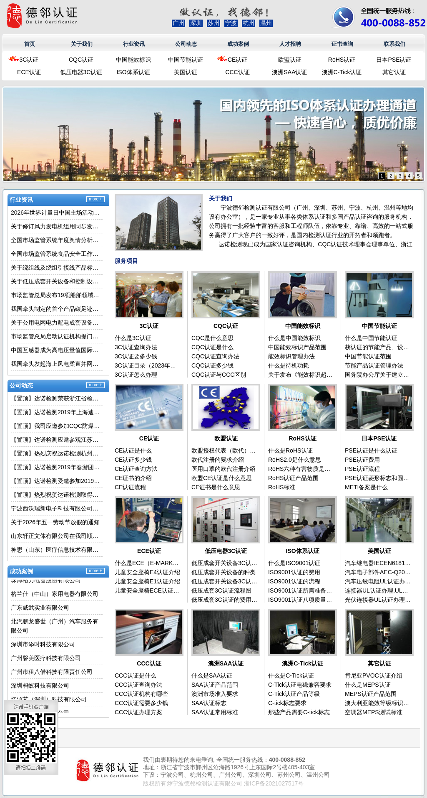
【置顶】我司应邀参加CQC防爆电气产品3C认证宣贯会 (57, 426)
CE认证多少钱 (133, 459)
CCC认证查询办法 (138, 684)
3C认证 (29, 59)
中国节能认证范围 (368, 356)
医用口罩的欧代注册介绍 (223, 468)
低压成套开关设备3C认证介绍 (224, 563)
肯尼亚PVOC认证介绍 (373, 675)
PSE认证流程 (362, 468)
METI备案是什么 (366, 487)
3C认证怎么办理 (136, 374)
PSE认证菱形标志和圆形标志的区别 (378, 478)
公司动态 (186, 44)
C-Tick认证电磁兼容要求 (300, 684)
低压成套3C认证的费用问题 (224, 599)
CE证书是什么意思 (215, 487)
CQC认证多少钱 (212, 365)
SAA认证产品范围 (214, 684)
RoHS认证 (341, 59)
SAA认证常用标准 (214, 712)
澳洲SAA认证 (289, 72)
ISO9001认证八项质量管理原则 (301, 599)
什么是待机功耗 (288, 365)
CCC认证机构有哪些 (141, 693)
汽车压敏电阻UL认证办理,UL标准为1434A (378, 581)
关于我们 (82, 44)
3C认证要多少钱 (136, 356)
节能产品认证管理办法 (374, 365)
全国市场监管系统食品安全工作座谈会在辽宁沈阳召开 (57, 253)
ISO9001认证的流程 (294, 581)
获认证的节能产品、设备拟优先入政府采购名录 (378, 347)
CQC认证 (81, 59)
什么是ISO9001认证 (294, 563)
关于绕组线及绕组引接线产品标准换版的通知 (57, 267)
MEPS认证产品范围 (371, 693)
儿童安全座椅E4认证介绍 (147, 572)
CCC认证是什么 (135, 675)
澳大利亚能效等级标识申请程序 (378, 703)
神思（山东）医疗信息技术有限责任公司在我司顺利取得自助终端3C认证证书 (57, 549)
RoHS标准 (281, 487)
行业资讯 (134, 44)
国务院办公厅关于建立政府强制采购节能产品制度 (378, 374)
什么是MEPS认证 (368, 684)
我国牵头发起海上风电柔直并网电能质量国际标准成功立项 (57, 363)
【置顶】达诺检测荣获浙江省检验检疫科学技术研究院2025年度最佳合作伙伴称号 (57, 398)
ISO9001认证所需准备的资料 (301, 590)
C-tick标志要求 (287, 703)
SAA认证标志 (208, 703)
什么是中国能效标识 (294, 338)
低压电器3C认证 (81, 72)
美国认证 (185, 72)
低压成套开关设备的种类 (223, 572)
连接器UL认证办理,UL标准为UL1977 (378, 590)
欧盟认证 (289, 59)
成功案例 (238, 44)
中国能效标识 (133, 59)
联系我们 (394, 44)
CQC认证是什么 (212, 347)
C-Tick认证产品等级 (294, 693)
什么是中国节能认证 (371, 338)
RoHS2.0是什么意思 (294, 459)
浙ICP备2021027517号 (274, 783)
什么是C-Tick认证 (291, 675)
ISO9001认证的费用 (294, 572)
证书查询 (342, 44)
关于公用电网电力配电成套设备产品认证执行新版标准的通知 (57, 322)
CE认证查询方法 (136, 468)
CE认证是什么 (133, 450)
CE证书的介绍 (133, 478)
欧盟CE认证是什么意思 (221, 478)
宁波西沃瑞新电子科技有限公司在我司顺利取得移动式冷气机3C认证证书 (57, 508)
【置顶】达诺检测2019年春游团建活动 (57, 467)
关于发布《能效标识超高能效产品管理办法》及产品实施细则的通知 (301, 374)
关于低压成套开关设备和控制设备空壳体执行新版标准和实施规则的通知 (57, 281)
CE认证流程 (130, 487)
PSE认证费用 (362, 459)
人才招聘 (290, 44)
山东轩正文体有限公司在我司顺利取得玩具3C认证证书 (57, 536)
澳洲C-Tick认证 (342, 72)
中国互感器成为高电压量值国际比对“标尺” (57, 350)
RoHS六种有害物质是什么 (301, 468)
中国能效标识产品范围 (297, 347)
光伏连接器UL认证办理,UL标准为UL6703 (378, 599)
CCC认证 (237, 72)
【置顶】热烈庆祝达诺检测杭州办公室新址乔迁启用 (57, 453)
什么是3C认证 (133, 338)
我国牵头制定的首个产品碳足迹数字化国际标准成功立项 (57, 308)
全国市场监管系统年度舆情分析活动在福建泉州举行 (57, 240)
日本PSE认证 (393, 59)
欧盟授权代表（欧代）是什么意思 (224, 450)
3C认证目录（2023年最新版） (148, 365)
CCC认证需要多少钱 (141, 703)
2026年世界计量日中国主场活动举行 (57, 212)
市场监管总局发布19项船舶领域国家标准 (57, 295)
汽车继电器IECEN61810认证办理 (378, 563)
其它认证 (394, 72)
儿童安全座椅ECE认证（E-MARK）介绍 (148, 590)
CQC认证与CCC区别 (218, 374)
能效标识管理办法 (291, 356)
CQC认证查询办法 (215, 356)
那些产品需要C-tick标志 (299, 712)
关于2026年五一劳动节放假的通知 (55, 522)
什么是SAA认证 (211, 675)
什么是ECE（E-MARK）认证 (148, 563)
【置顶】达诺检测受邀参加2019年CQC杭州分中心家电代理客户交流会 (57, 481)
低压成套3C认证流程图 (221, 590)
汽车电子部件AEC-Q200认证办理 (378, 572)
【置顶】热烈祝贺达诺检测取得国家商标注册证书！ (57, 494)
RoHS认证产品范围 (293, 478)
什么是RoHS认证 (290, 450)
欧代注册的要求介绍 (217, 459)
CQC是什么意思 (212, 338)
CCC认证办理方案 (138, 712)
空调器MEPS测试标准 (373, 712)
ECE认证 (29, 72)
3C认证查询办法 (136, 347)
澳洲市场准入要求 (214, 693)
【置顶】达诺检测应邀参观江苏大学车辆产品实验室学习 (57, 439)
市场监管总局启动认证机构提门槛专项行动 (57, 336)
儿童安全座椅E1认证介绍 (147, 581)
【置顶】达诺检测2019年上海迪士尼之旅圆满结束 (57, 412)
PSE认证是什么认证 (371, 450)
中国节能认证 (185, 59)
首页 (29, 44)
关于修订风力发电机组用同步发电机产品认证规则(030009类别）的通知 (57, 226)
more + (95, 199)
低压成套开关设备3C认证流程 (224, 581)
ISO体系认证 (133, 72)
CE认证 (237, 59)
